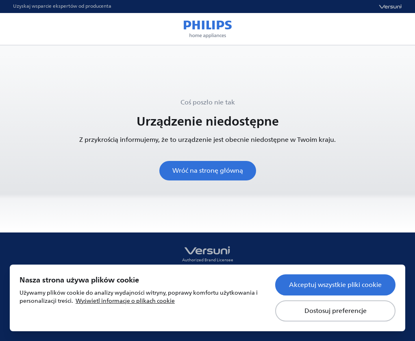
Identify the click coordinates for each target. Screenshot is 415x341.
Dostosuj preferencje (335, 311)
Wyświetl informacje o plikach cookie (125, 301)
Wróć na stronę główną (207, 170)
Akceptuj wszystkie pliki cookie (335, 285)
